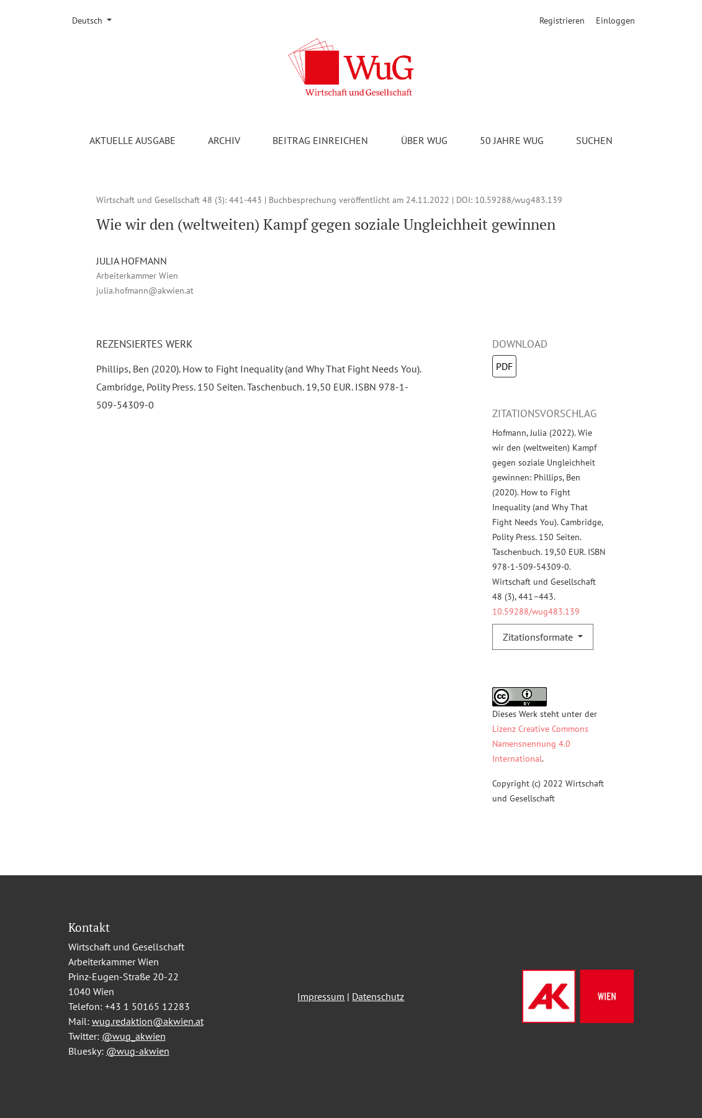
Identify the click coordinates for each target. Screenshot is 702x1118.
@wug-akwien (137, 1051)
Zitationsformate (539, 637)
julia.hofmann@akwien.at (145, 290)
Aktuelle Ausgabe (132, 140)
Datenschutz (378, 996)
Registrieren (562, 20)
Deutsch (96, 20)
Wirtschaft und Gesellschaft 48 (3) (160, 199)
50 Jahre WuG (512, 140)
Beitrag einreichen (320, 140)
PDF (504, 366)
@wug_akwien (134, 1036)
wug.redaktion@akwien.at (148, 1021)
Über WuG (424, 140)
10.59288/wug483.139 (518, 199)
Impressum (320, 996)
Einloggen (615, 20)
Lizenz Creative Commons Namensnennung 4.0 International (540, 743)
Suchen (594, 140)
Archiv (224, 140)
